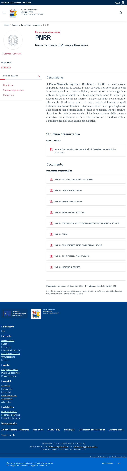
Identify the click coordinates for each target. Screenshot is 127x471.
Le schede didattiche (10, 414)
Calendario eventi (9, 395)
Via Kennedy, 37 (48, 443)
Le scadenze (6, 398)
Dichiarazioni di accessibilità (92, 429)
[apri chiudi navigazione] (4, 13)
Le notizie (5, 385)
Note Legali (69, 429)
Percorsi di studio (8, 376)
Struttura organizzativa (13, 89)
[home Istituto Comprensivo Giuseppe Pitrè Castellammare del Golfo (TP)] (26, 13)
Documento (8, 95)
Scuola (15, 25)
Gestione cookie (116, 429)
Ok (119, 463)
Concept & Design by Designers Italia (108, 457)
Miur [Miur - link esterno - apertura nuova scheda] (3, 330)
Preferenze (107, 463)
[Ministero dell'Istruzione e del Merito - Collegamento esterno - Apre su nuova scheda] (16, 2)
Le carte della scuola (30, 25)
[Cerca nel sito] (121, 13)
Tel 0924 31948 (35, 446)
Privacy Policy (53, 429)
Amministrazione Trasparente (15, 429)
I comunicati (6, 388)
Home (6, 25)
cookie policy (43, 465)
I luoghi (4, 343)
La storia (5, 360)
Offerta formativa (9, 411)
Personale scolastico (10, 372)
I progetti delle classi (10, 418)
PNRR (6, 67)
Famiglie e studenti (9, 369)
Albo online (6, 402)
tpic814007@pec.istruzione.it (86, 446)
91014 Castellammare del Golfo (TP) (70, 443)
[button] (21, 76)
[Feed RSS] (13, 435)
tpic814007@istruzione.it (58, 446)
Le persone (6, 347)
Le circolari (6, 392)
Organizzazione (8, 356)
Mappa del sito (9, 423)
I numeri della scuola (10, 350)
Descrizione (8, 85)
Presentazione (7, 340)
